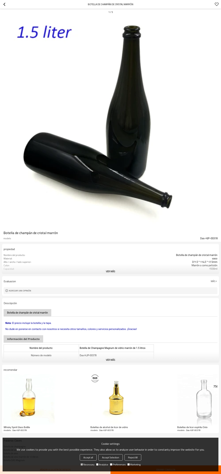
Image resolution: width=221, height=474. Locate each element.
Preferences (118, 464)
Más (213, 281)
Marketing (134, 464)
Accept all (88, 457)
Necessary (87, 464)
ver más (110, 271)
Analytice (102, 464)
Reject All (133, 457)
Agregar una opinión (20, 290)
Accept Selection (110, 457)
